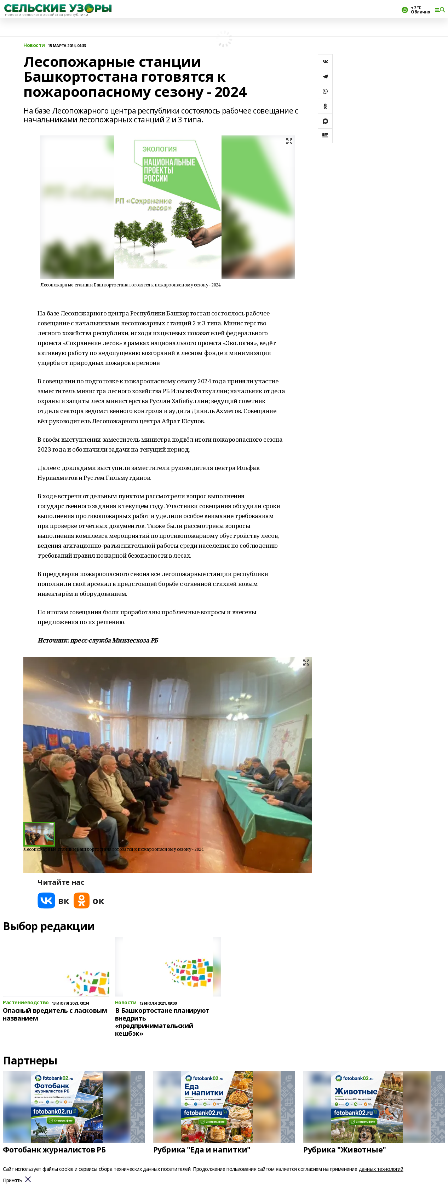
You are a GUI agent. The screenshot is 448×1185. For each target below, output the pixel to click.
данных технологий (381, 1169)
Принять (12, 1181)
